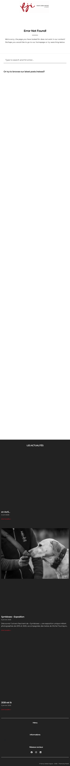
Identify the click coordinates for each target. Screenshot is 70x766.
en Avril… (5, 512)
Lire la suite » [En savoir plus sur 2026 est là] (6, 709)
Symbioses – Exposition (12, 616)
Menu (35, 723)
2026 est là (6, 702)
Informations (35, 734)
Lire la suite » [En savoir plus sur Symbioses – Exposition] (6, 630)
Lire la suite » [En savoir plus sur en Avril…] (6, 519)
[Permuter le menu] (35, 728)
